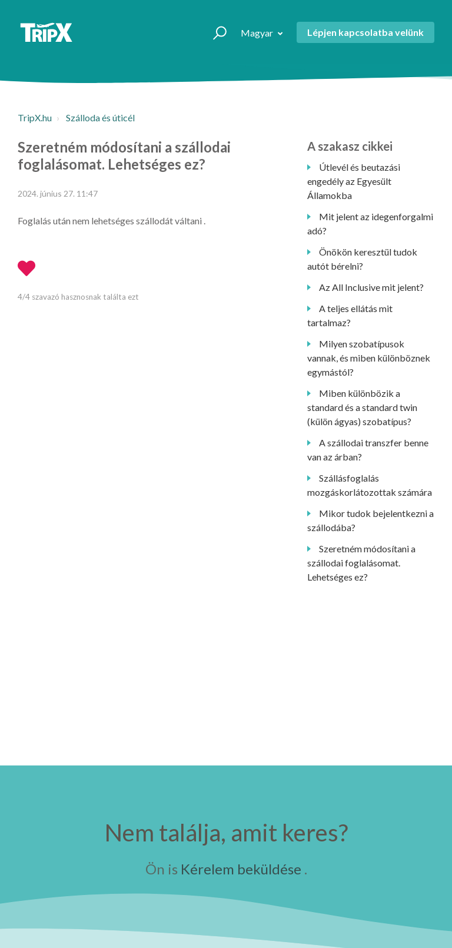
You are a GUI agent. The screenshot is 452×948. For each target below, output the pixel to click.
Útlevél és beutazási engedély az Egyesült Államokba (353, 181)
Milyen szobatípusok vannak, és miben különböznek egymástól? (368, 357)
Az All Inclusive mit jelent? (371, 287)
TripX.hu (35, 117)
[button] (214, 32)
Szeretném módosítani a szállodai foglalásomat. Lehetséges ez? (361, 562)
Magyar (258, 32)
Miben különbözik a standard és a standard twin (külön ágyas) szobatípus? (362, 407)
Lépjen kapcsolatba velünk (365, 32)
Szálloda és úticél (100, 117)
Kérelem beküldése (241, 868)
